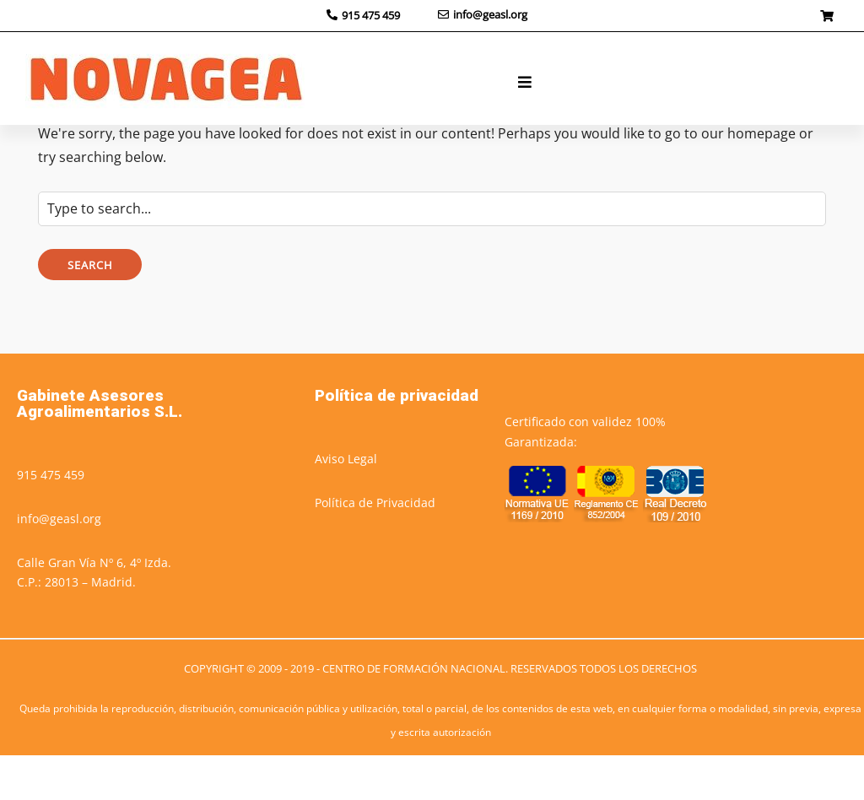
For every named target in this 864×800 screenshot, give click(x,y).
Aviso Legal (346, 503)
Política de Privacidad (375, 547)
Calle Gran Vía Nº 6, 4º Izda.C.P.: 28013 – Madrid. (94, 617)
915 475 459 (50, 519)
